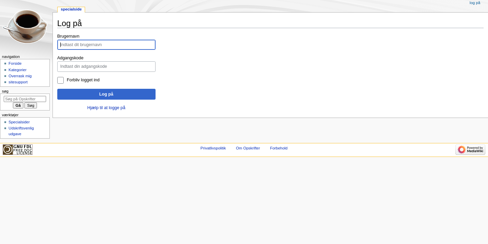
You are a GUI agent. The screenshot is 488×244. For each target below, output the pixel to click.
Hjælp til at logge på (106, 107)
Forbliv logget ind (83, 80)
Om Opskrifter (248, 148)
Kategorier (17, 70)
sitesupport (17, 82)
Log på (106, 94)
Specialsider (18, 122)
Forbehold (278, 148)
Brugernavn (68, 36)
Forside (14, 63)
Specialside (71, 9)
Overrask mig (20, 76)
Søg (5, 91)
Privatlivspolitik (213, 148)
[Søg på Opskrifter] (25, 99)
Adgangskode (70, 58)
